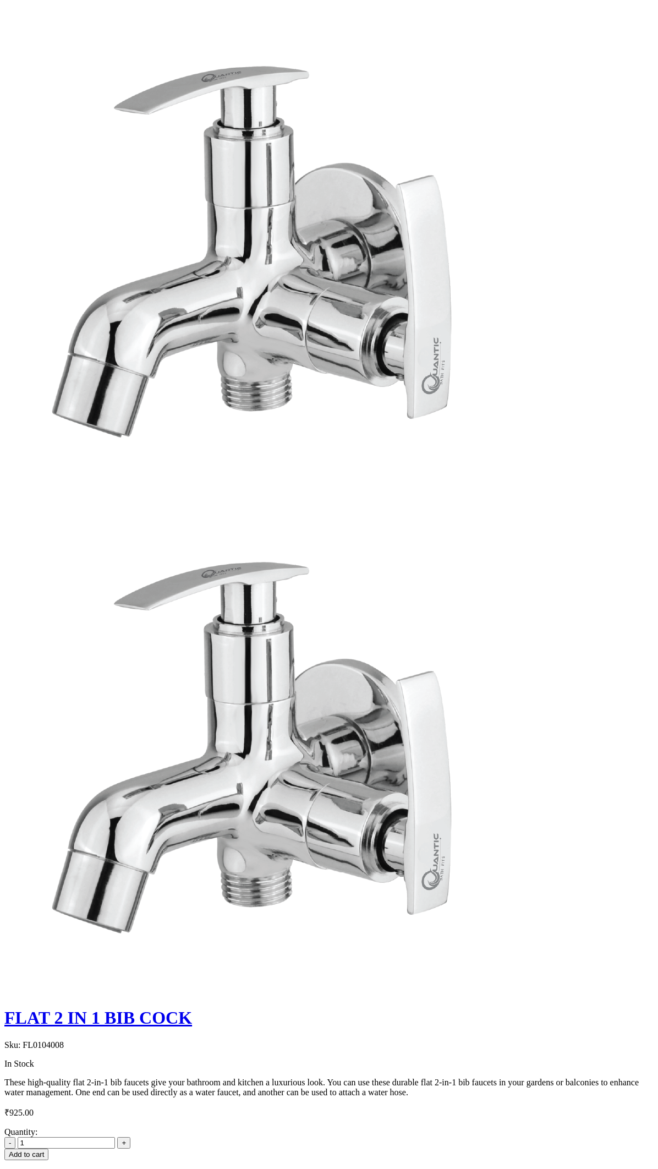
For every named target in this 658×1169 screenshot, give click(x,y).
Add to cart (26, 1154)
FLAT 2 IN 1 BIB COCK (98, 1018)
